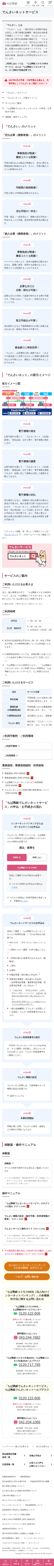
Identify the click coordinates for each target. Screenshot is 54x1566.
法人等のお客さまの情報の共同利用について (19, 1491)
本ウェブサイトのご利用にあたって (16, 1500)
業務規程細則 (17, 778)
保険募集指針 (25, 1477)
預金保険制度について (33, 1505)
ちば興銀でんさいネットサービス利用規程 (24, 784)
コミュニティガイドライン (33, 1538)
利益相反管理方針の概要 (39, 1481)
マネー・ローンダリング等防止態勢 (16, 1515)
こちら (15, 887)
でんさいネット (11, 534)
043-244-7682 (29, 1337)
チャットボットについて (11, 1505)
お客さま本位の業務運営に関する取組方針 (18, 1519)
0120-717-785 (29, 1365)
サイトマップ (34, 1543)
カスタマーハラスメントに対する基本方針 (18, 1524)
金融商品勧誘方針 (9, 1477)
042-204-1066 (29, 1422)
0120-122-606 (29, 1313)
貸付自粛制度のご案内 (10, 1538)
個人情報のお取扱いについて (13, 1486)
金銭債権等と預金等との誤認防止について (18, 1510)
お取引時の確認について (11, 1496)
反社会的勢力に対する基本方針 (14, 1481)
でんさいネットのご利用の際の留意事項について (27, 791)
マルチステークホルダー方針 (13, 1543)
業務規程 (15, 773)
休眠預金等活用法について (12, 1529)
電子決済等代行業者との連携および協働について (21, 1533)
